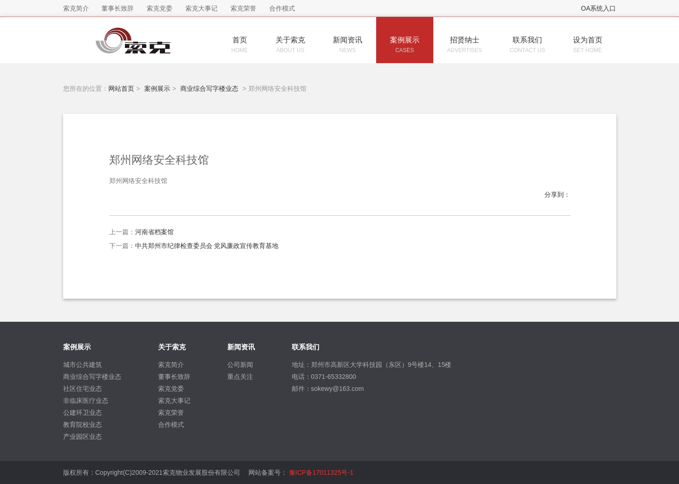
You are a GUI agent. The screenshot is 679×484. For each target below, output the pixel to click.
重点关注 (240, 376)
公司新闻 (240, 364)
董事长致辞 (174, 376)
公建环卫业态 (82, 412)
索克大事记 (174, 400)
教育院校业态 (82, 424)
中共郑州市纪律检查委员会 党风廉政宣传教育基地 (207, 245)
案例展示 (157, 88)
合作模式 (171, 424)
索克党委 (171, 388)
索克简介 (171, 364)
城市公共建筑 (82, 364)
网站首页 (121, 88)
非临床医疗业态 (85, 400)
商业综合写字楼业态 (209, 88)
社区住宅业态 (82, 388)
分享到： (557, 194)
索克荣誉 (171, 412)
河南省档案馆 (154, 232)
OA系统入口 (598, 8)
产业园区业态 (82, 436)
